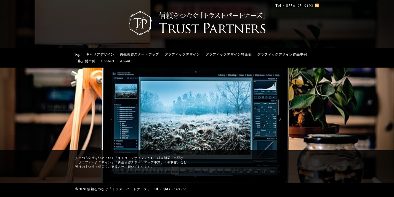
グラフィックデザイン (182, 54)
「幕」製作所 (84, 61)
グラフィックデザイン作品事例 (282, 54)
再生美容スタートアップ (139, 54)
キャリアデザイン (100, 54)
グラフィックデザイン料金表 (228, 54)
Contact (107, 61)
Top (77, 54)
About (125, 61)
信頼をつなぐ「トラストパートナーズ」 (119, 189)
